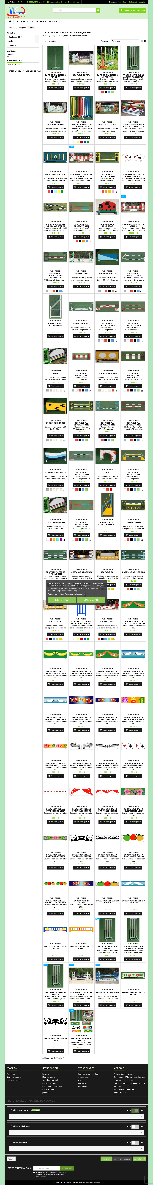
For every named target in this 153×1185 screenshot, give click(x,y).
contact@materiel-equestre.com (67, 2)
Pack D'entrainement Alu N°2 (55, 993)
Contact (119, 1068)
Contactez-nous (48, 1089)
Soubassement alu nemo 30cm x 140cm (107, 718)
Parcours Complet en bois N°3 (81, 175)
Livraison (45, 1074)
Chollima (10, 54)
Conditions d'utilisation (51, 1080)
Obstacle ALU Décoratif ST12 (107, 424)
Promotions (11, 1074)
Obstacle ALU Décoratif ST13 (81, 474)
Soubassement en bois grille (81, 948)
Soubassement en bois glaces (55, 948)
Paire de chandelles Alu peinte (107, 76)
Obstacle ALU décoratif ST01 (81, 225)
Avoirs (80, 1080)
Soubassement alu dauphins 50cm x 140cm (133, 672)
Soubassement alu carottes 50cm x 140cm (107, 672)
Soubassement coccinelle (107, 225)
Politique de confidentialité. (52, 1086)
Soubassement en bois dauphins (133, 902)
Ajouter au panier (55, 88)
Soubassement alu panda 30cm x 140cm (107, 856)
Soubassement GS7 (107, 373)
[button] (76, 1116)
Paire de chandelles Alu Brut (55, 76)
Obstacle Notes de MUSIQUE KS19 (55, 573)
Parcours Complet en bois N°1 (133, 225)
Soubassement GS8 (55, 423)
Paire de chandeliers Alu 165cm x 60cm (81, 126)
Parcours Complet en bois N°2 (81, 993)
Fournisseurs (14, 60)
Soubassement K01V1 (55, 174)
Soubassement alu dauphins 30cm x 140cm (55, 718)
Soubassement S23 (55, 522)
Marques (11, 51)
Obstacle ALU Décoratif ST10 (81, 424)
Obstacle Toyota (81, 75)
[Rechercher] (76, 10)
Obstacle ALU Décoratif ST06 (107, 325)
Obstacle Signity (55, 125)
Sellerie (40, 22)
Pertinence (125, 41)
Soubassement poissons (81, 902)
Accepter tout (139, 1159)
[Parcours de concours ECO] (107, 965)
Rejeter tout (62, 600)
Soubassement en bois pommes (107, 902)
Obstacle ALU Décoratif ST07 (133, 325)
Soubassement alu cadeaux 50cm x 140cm (133, 718)
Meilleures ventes (13, 1080)
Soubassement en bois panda (55, 1039)
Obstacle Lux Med (107, 125)
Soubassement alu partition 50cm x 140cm (81, 764)
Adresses (82, 1083)
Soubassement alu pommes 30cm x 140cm (55, 902)
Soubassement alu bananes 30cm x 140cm (81, 672)
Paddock (53, 22)
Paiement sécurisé (49, 1083)
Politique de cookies (56, 594)
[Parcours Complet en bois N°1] (133, 196)
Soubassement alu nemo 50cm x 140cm (81, 718)
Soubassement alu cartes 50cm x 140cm (133, 764)
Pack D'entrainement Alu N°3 (81, 1039)
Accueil (11, 33)
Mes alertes (82, 1086)
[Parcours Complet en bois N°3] (81, 147)
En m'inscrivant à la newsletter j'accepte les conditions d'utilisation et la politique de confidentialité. (51, 1175)
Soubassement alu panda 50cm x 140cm (81, 856)
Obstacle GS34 (133, 522)
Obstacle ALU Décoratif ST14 (133, 474)
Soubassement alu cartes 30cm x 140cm (55, 810)
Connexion (121, 2)
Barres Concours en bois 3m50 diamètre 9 (133, 126)
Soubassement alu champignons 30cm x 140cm (107, 811)
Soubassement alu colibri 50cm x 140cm (133, 810)
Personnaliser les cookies (75, 594)
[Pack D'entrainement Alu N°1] (107, 919)
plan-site (45, 1093)
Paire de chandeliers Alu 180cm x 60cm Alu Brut (133, 77)
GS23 (55, 373)
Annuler (11, 1159)
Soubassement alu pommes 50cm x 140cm (133, 856)
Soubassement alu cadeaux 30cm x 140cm (55, 764)
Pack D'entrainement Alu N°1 (107, 948)
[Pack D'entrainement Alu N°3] (81, 1011)
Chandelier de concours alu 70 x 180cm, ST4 (55, 325)
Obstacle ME (81, 274)
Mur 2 (107, 473)
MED (8, 56)
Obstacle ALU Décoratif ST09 (133, 374)
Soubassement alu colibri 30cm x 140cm (55, 856)
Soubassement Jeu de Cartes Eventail (133, 175)
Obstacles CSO (23, 22)
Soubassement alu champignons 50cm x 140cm (81, 811)
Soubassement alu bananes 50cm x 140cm (55, 672)
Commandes (83, 1077)
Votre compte (86, 1068)
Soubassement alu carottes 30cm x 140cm (133, 623)
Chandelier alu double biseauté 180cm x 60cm (81, 623)
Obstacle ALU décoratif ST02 (55, 275)
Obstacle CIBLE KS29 (81, 572)
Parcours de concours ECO (107, 993)
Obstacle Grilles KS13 (133, 572)
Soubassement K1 (107, 274)
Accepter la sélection (123, 1159)
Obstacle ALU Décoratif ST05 (133, 424)
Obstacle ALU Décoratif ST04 (133, 275)
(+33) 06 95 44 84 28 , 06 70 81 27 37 (31, 2)
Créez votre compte (137, 2)
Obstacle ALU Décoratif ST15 (81, 523)
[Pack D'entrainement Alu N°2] (55, 965)
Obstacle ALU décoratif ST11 (107, 175)
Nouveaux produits (14, 1077)
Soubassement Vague (55, 473)
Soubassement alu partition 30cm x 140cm (107, 764)
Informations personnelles (88, 1074)
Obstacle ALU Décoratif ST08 (81, 374)
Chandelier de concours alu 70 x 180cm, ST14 (107, 524)
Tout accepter (91, 600)
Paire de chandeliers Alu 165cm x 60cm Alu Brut (133, 948)
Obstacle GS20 (107, 622)
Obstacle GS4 (55, 622)
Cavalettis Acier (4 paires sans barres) (56, 225)
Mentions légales (48, 1077)
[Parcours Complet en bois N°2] (81, 965)
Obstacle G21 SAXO (81, 324)
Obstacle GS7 (107, 572)
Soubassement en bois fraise (133, 993)
